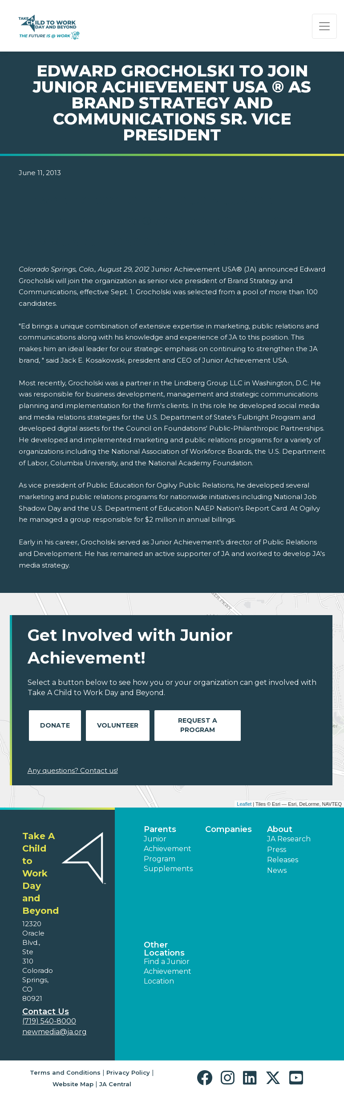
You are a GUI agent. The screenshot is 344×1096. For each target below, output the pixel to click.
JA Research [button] (289, 839)
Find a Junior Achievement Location (167, 971)
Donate (55, 725)
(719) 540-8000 (49, 1021)
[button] (207, 1078)
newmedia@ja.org (54, 1032)
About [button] (279, 829)
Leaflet (244, 804)
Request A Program (197, 725)
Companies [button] (228, 829)
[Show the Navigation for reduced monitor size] (324, 26)
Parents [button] (160, 829)
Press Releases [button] (282, 854)
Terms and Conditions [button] (65, 1072)
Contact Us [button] (45, 1012)
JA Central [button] (115, 1084)
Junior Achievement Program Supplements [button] (168, 854)
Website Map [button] (73, 1084)
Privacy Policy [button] (128, 1072)
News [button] (277, 870)
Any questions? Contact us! (73, 770)
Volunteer (117, 725)
